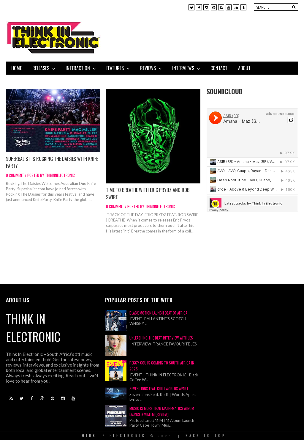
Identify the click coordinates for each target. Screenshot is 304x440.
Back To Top (206, 435)
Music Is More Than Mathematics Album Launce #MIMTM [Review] (161, 411)
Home (16, 68)
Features (115, 68)
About (244, 68)
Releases (40, 68)
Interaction (78, 68)
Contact (218, 68)
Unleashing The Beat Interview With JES (161, 338)
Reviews (148, 68)
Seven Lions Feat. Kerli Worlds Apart (159, 389)
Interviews (183, 68)
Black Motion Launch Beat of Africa (158, 313)
